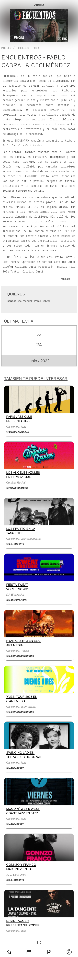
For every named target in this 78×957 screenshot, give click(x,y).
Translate (66, 278)
